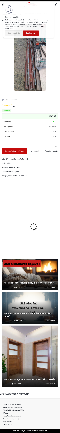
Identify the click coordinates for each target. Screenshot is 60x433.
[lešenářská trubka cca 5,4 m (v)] (30, 57)
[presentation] (3, 223)
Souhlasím (31, 33)
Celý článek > (51, 287)
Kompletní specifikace (14, 151)
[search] (56, 4)
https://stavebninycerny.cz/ (14, 393)
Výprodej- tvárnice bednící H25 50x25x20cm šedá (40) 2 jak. (15, 242)
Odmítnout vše (14, 33)
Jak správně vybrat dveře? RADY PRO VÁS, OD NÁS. (29, 379)
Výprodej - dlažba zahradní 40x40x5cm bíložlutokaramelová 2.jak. (44, 225)
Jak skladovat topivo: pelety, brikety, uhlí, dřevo (28, 283)
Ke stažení (34, 151)
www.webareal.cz (39, 431)
